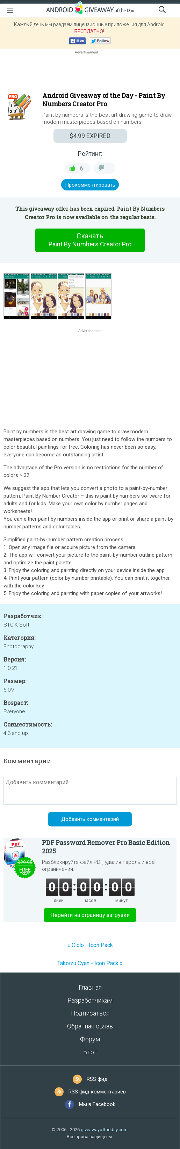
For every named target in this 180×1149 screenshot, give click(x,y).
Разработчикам (90, 1000)
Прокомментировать (90, 185)
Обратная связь (90, 1026)
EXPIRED (90, 135)
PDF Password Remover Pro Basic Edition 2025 (106, 846)
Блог (90, 1052)
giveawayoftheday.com (104, 1129)
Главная (90, 987)
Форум (90, 1039)
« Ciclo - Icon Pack (90, 945)
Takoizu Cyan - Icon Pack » (90, 963)
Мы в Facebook (97, 1104)
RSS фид (97, 1079)
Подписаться (90, 1013)
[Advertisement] (90, 72)
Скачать (90, 240)
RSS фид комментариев (97, 1092)
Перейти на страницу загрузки (90, 915)
